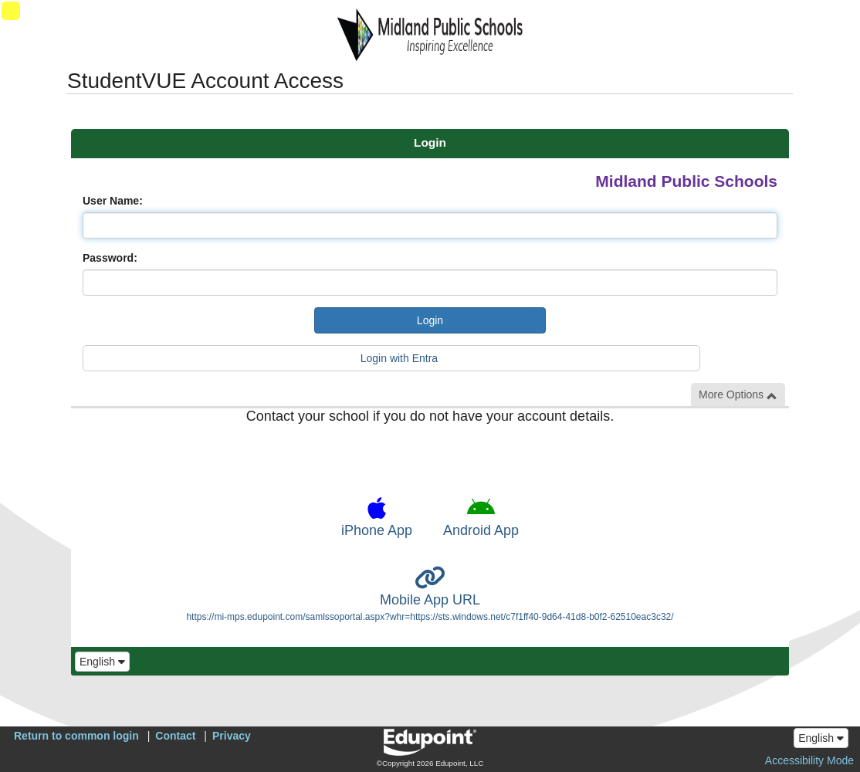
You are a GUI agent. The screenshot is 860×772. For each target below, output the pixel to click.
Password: (110, 258)
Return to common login (76, 736)
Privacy (231, 736)
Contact (175, 736)
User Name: (113, 201)
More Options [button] (738, 394)
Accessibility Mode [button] (809, 760)
